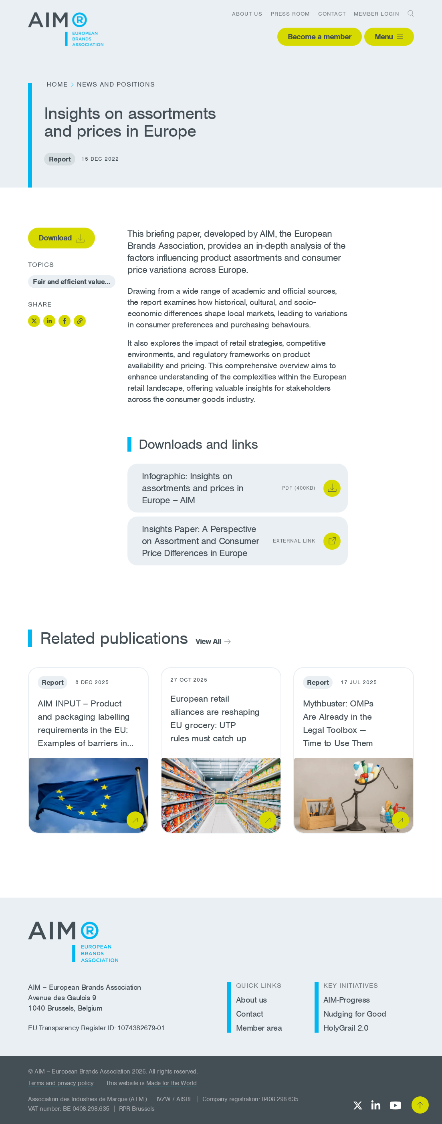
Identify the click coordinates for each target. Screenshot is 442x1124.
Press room (290, 13)
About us (247, 13)
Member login (377, 13)
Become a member (319, 37)
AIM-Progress (346, 1000)
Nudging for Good (354, 1014)
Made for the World (171, 1083)
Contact (332, 13)
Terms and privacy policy (60, 1083)
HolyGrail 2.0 (346, 1028)
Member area (259, 1028)
